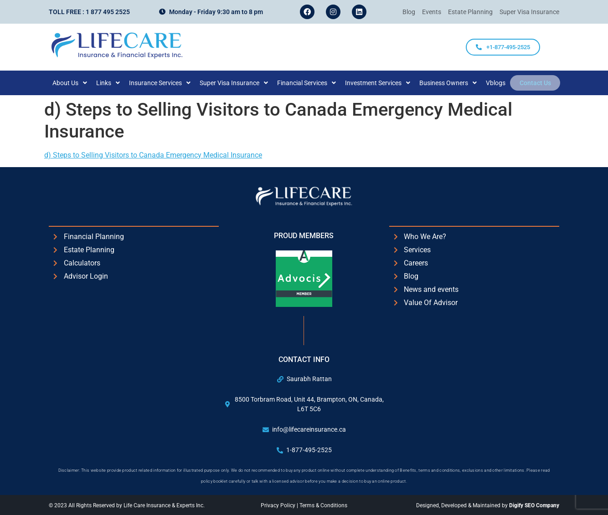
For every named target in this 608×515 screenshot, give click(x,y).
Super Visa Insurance (239, 83)
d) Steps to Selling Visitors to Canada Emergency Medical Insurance (153, 155)
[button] (75, 83)
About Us (74, 83)
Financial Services (311, 83)
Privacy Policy (279, 505)
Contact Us (535, 83)
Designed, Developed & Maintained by (487, 505)
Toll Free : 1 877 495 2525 (89, 11)
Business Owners (453, 83)
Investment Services (382, 83)
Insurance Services (165, 83)
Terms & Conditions (323, 505)
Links (113, 83)
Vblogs (500, 83)
